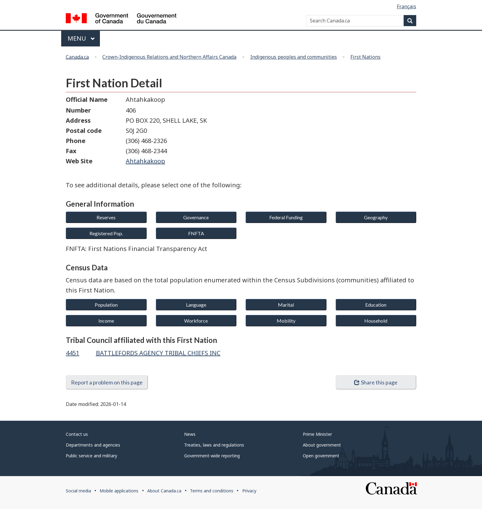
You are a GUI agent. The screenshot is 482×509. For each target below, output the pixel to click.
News (190, 434)
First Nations (365, 57)
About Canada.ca (164, 491)
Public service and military (91, 456)
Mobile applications (119, 491)
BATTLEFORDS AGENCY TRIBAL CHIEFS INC (158, 353)
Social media (78, 491)
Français (406, 6)
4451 (72, 353)
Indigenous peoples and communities (293, 57)
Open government (321, 456)
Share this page (375, 382)
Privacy (249, 491)
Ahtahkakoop (145, 161)
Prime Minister (317, 434)
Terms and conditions (211, 491)
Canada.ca (77, 57)
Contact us (77, 434)
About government (322, 445)
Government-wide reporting (212, 456)
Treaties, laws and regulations (214, 445)
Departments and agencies (93, 445)
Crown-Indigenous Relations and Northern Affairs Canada (169, 57)
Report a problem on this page (107, 382)
